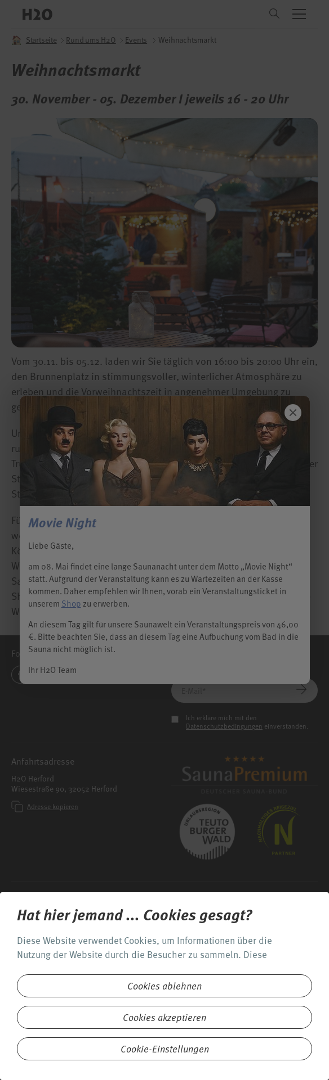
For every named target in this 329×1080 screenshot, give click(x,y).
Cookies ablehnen (164, 986)
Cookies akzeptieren (164, 1017)
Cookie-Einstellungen (165, 1049)
